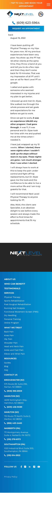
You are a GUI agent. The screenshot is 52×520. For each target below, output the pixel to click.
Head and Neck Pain (14, 346)
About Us (10, 279)
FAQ (6, 370)
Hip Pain (8, 339)
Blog (6, 366)
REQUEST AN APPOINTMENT (26, 28)
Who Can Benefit (14, 283)
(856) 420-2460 (14, 423)
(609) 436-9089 (14, 407)
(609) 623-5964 (28, 22)
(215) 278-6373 (14, 439)
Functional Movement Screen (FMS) (21, 312)
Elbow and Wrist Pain (14, 354)
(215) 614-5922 (13, 455)
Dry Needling (10, 315)
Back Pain (9, 332)
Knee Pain (9, 335)
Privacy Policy (10, 477)
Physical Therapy (12, 297)
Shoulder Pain (11, 343)
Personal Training (12, 319)
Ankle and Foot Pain (13, 350)
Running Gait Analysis (14, 308)
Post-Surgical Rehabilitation (17, 304)
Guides (7, 363)
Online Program (11, 323)
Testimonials (12, 288)
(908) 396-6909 (14, 391)
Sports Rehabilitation (14, 301)
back (10, 35)
